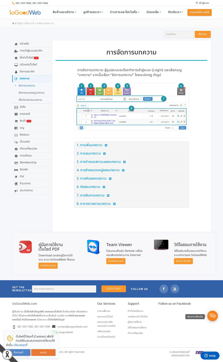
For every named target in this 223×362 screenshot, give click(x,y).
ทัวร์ (18, 176)
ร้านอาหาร (22, 183)
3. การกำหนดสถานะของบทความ (99, 161)
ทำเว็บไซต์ (33, 315)
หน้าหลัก (21, 44)
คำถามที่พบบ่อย (25, 149)
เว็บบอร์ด (21, 142)
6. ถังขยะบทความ (88, 187)
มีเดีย (19, 107)
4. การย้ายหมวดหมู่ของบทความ (98, 170)
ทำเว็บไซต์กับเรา (135, 311)
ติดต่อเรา (174, 12)
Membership (25, 162)
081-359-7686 (40, 3)
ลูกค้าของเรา (92, 12)
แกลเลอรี (21, 114)
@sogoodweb (65, 332)
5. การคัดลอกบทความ (91, 178)
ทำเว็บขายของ (29, 319)
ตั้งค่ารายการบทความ (30, 100)
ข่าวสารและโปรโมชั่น (123, 12)
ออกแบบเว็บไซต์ (53, 311)
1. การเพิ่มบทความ (89, 145)
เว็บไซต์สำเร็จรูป (55, 319)
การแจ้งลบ (22, 156)
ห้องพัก (20, 169)
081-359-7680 (23, 3)
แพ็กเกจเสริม (104, 331)
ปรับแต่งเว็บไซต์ (25, 64)
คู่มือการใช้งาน (135, 322)
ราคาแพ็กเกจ (103, 311)
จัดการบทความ (24, 86)
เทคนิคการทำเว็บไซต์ (138, 316)
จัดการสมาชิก (23, 71)
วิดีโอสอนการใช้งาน (137, 327)
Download (48, 266)
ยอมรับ (43, 352)
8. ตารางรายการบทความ (94, 203)
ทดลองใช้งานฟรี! (200, 12)
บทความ (21, 78)
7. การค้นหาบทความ (90, 195)
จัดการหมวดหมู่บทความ (31, 93)
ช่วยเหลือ (153, 12)
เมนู (18, 128)
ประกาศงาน (23, 190)
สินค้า (22, 121)
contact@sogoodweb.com (72, 326)
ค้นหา (203, 34)
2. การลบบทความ (89, 153)
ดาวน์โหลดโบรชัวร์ (106, 336)
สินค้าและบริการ (63, 12)
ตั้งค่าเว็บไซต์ (26, 58)
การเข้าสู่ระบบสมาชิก (27, 51)
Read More (183, 261)
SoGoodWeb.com (24, 303)
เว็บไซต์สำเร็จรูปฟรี (34, 311)
